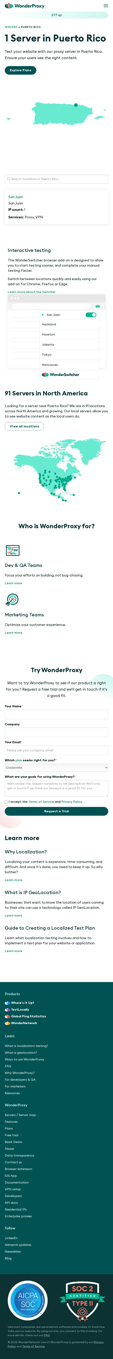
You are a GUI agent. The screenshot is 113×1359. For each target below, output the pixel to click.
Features (11, 1121)
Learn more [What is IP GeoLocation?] (13, 915)
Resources (12, 1093)
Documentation (17, 1182)
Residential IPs (16, 1209)
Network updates (18, 1244)
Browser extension (18, 1169)
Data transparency (19, 1155)
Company (12, 724)
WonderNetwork (21, 1023)
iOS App (11, 1175)
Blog (8, 1258)
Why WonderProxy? (20, 1073)
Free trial (11, 1135)
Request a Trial (56, 811)
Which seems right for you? (31, 760)
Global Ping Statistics (25, 1016)
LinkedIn (11, 1238)
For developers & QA (20, 1079)
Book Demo (13, 1142)
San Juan (15, 197)
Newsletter (13, 1251)
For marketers (15, 1086)
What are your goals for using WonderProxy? (40, 776)
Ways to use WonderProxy (24, 1059)
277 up (56, 15)
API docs (11, 1202)
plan (18, 760)
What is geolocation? (21, 1052)
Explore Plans (20, 70)
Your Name (14, 706)
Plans (9, 1128)
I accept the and (43, 802)
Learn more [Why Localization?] (13, 880)
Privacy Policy (71, 801)
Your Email (13, 742)
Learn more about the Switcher (32, 292)
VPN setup (13, 1189)
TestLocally (17, 1010)
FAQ (8, 1066)
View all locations (24, 426)
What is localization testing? (26, 1046)
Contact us (13, 1162)
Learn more (13, 583)
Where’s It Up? (19, 1003)
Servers (11, 27)
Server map (27, 1115)
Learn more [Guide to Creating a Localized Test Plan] (13, 951)
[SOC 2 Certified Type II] (56, 1300)
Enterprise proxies (18, 1216)
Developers (13, 1196)
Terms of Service (41, 801)
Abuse (9, 1148)
